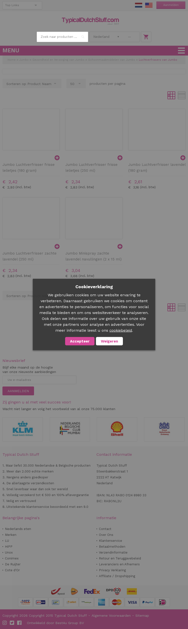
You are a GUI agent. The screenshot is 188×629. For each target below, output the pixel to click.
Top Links (12, 5)
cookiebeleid (120, 330)
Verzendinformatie (113, 552)
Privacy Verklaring (112, 570)
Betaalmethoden (112, 546)
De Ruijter (13, 564)
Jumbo (24, 59)
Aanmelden (171, 5)
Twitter (12, 622)
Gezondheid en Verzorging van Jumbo (58, 59)
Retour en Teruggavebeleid (120, 558)
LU (7, 541)
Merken (10, 535)
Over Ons (106, 535)
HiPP (8, 546)
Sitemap (142, 615)
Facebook (19, 622)
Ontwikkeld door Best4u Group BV (55, 623)
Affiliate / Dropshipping (117, 576)
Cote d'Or (12, 570)
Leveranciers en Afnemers (119, 564)
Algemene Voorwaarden (111, 615)
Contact (105, 529)
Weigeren (109, 341)
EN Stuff (149, 5)
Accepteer (80, 341)
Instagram (4, 622)
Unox (9, 552)
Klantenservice (110, 541)
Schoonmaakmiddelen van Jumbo (111, 59)
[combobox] (62, 37)
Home (12, 59)
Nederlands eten (18, 529)
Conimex (12, 558)
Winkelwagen (146, 37)
